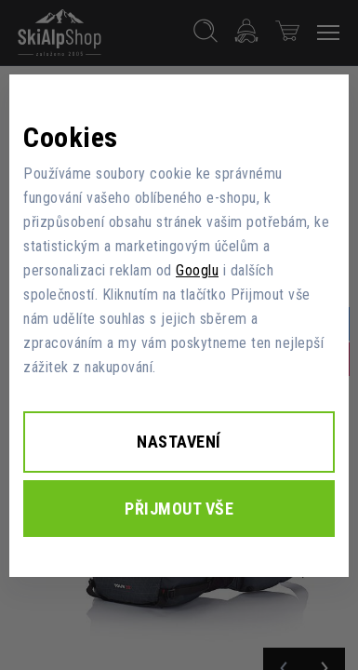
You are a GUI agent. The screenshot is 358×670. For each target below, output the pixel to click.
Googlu (197, 270)
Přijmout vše (179, 508)
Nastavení (179, 441)
